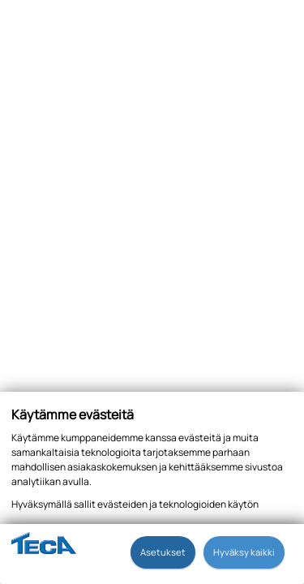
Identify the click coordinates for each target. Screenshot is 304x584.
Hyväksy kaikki (244, 552)
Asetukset (163, 552)
